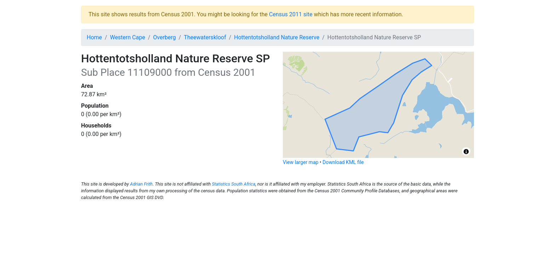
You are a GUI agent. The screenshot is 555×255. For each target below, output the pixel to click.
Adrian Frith (141, 184)
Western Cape (127, 37)
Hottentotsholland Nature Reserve (276, 37)
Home (94, 37)
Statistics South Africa (233, 184)
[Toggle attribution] (466, 151)
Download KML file (343, 162)
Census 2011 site (291, 14)
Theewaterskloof (205, 37)
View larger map (301, 162)
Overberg (164, 37)
